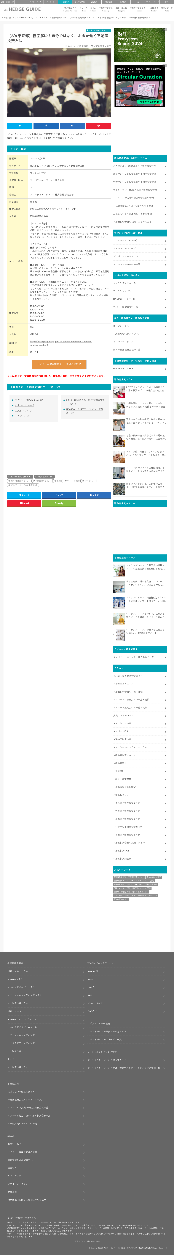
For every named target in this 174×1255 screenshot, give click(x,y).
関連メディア (167, 9)
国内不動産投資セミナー (20, 481)
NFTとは (92, 978)
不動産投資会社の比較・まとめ (129, 842)
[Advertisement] (32, 445)
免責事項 (12, 1191)
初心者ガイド (70, 9)
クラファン (50, 2)
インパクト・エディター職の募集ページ (133, 656)
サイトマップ (14, 1175)
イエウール (21, 415)
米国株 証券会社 (150, 884)
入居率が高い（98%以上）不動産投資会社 (134, 165)
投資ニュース (14, 1010)
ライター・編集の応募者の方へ (23, 1151)
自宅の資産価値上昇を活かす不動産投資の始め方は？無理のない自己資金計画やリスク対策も (145, 437)
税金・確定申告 (123, 778)
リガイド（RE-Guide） (27, 400)
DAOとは (92, 1010)
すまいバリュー (23, 405)
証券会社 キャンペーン (122, 884)
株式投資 (123, 2)
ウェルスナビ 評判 (154, 876)
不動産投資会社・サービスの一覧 (25, 1099)
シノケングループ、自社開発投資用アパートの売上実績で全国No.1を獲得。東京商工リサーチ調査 (146, 566)
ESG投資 (94, 2)
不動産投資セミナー (138, 9)
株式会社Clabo (93, 1241)
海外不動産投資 (123, 738)
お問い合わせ (14, 1143)
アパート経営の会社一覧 (125, 306)
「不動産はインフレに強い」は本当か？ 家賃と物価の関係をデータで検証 (145, 404)
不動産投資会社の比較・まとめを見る (132, 221)
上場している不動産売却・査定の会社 (132, 213)
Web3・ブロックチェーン (23, 1018)
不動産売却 (121, 762)
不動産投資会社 (106, 9)
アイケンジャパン (122, 290)
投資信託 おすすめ (120, 899)
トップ (7, 2)
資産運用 (119, 770)
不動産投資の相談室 (125, 786)
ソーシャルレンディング (147, 895)
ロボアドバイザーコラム (22, 986)
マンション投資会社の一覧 (126, 264)
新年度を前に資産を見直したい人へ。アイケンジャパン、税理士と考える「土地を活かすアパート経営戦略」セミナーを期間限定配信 (145, 583)
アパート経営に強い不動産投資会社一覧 (30, 1115)
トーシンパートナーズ (124, 248)
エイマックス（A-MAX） (125, 240)
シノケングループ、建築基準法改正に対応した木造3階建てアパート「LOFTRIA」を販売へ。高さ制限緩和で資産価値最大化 (145, 631)
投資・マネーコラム (123, 715)
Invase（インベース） (124, 368)
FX (138, 2)
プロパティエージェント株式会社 (47, 180)
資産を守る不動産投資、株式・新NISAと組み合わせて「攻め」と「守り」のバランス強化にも (145, 421)
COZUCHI (138, 884)
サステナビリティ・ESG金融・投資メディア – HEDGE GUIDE (127, 1247)
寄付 (166, 2)
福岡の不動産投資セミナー (128, 834)
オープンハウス (121, 325)
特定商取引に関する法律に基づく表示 (27, 1199)
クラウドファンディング (22, 1042)
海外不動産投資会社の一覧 (126, 349)
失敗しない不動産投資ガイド (22, 1091)
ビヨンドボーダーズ (123, 341)
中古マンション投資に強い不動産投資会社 (134, 181)
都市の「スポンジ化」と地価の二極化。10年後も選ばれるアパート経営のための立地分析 (145, 485)
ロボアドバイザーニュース (23, 1026)
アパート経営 (122, 730)
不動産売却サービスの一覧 (23, 1123)
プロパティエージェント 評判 (142, 880)
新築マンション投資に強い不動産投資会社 (134, 173)
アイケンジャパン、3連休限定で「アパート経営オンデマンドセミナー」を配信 (146, 599)
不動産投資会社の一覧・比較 (128, 691)
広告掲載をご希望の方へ (20, 1159)
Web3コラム (16, 978)
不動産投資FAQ (121, 850)
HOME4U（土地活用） (124, 298)
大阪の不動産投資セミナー (128, 810)
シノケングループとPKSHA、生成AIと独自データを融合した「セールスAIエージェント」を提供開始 (146, 615)
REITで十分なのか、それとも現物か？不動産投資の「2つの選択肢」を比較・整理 (146, 388)
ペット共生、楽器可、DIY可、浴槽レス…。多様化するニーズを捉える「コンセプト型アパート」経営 (146, 453)
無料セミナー (90, 481)
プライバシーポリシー (19, 1183)
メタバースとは (96, 1002)
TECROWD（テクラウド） (126, 333)
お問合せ (154, 9)
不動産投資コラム (19, 1002)
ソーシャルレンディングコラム (131, 746)
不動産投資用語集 (122, 858)
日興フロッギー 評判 (121, 888)
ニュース (84, 9)
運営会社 (12, 1167)
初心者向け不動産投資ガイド (128, 675)
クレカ (152, 2)
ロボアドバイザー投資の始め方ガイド (107, 1031)
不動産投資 (65, 2)
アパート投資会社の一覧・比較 (131, 707)
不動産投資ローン (120, 880)
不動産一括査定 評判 (121, 891)
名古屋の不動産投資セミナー (130, 826)
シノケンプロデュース (124, 282)
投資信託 (108, 2)
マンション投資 (73, 481)
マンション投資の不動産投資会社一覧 (29, 1107)
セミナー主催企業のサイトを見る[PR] (57, 364)
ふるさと (80, 2)
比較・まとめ (121, 9)
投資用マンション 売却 (141, 888)
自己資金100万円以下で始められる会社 (133, 205)
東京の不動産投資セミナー (21, 477)
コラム (93, 9)
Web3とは (93, 971)
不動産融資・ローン (125, 754)
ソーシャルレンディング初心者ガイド (107, 1059)
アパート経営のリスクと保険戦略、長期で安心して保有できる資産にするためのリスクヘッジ (145, 469)
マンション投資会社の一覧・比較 (132, 699)
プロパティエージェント (125, 256)
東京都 (59, 481)
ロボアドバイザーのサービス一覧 (105, 1039)
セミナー (12, 1058)
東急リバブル (22, 410)
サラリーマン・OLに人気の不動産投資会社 (135, 189)
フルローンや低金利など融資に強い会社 (133, 197)
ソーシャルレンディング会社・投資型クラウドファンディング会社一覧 (124, 1067)
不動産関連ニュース (123, 683)
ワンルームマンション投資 (124, 895)
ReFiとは (92, 994)
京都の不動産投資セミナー (128, 818)
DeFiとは (92, 986)
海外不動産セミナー (140, 891)
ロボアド (36, 2)
